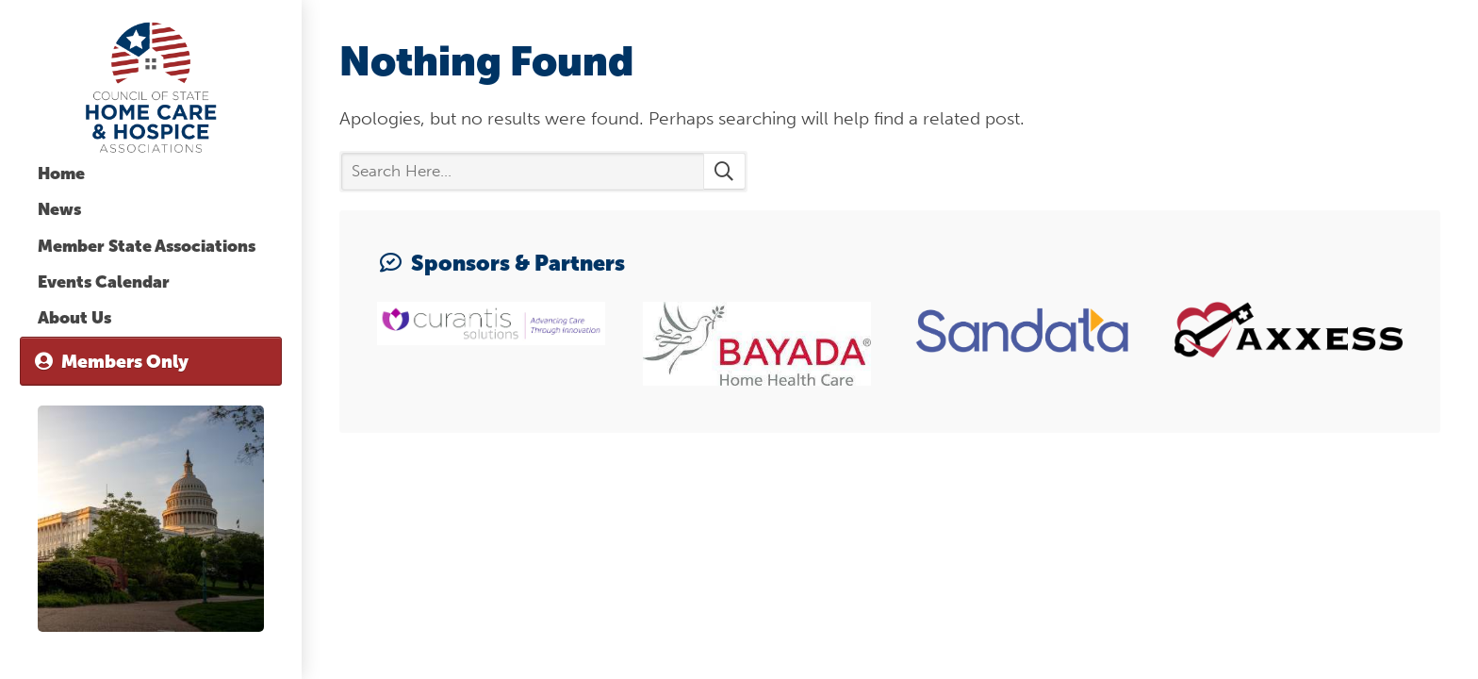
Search (724, 171)
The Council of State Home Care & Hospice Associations (151, 87)
